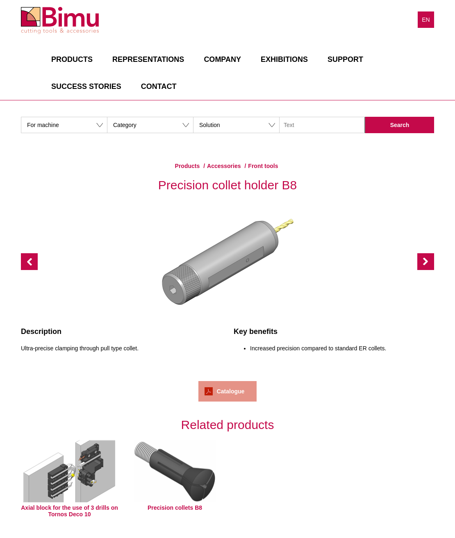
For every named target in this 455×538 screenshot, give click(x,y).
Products (72, 59)
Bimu (60, 20)
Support (345, 59)
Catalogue (231, 391)
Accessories (224, 166)
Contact (159, 86)
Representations (148, 59)
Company (222, 59)
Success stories (86, 86)
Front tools (263, 166)
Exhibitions (284, 59)
